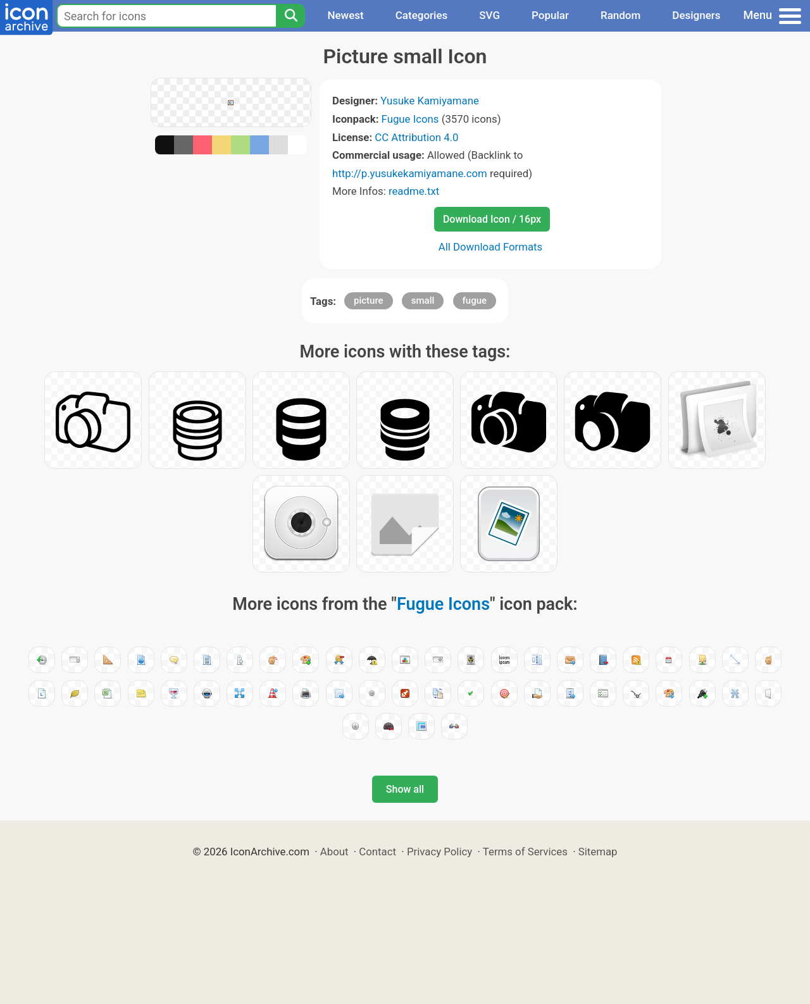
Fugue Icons (410, 119)
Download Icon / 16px (492, 219)
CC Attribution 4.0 (416, 137)
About (334, 851)
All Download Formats (491, 246)
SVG (489, 15)
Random (620, 15)
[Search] (290, 16)
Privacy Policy (439, 851)
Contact (377, 851)
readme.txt (414, 191)
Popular (550, 15)
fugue (475, 300)
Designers (696, 15)
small (423, 300)
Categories (422, 15)
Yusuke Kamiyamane (429, 100)
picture (368, 300)
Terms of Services (525, 851)
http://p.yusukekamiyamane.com (409, 173)
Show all (405, 789)
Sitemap (598, 851)
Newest (345, 15)
